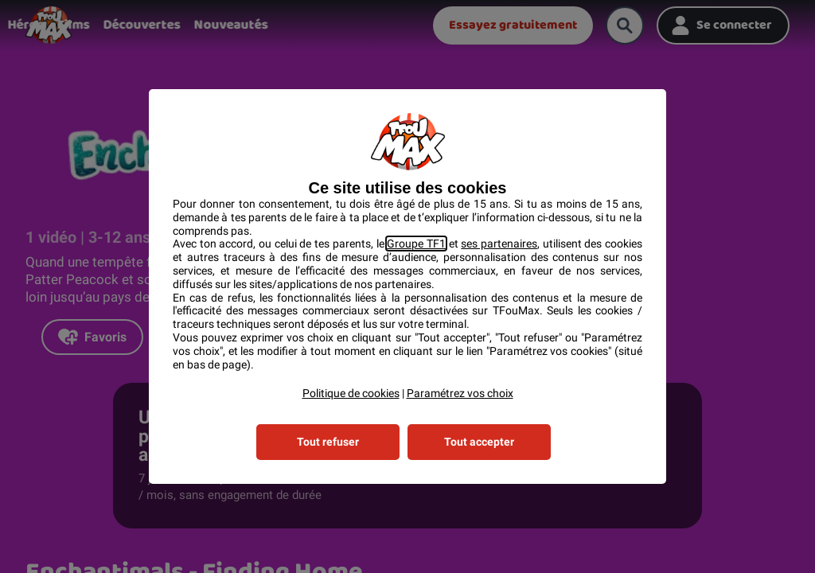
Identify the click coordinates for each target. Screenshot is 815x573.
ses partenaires (499, 243)
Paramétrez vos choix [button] (460, 393)
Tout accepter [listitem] (479, 441)
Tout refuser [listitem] (328, 441)
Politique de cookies (351, 393)
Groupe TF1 (416, 243)
